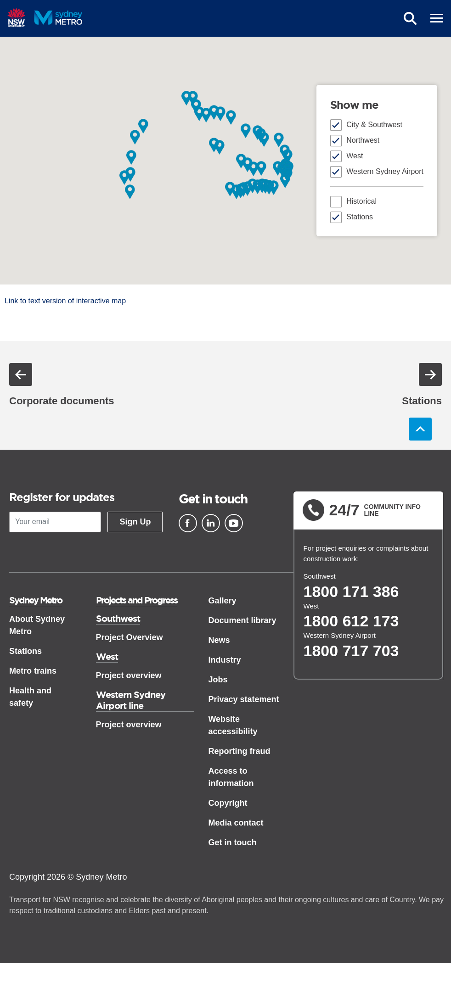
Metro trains (32, 670)
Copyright (227, 803)
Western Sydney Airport (384, 171)
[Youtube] (234, 523)
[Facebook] (188, 523)
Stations (359, 217)
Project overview (129, 675)
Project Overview (129, 637)
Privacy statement (243, 699)
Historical (361, 201)
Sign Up (135, 521)
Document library (242, 620)
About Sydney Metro (37, 625)
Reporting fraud (239, 751)
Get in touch (232, 842)
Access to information (231, 777)
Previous (20, 374)
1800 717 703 (351, 650)
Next (430, 374)
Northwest (362, 140)
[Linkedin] (211, 523)
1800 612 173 (351, 621)
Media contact (235, 822)
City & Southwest (374, 124)
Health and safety (30, 697)
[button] (193, 98)
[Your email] (55, 522)
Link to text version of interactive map (65, 301)
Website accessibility (232, 725)
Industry (224, 659)
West (354, 156)
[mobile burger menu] (436, 18)
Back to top (420, 429)
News (219, 640)
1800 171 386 (351, 591)
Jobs (217, 679)
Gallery (222, 600)
